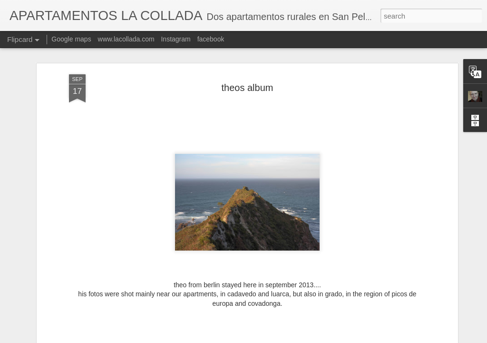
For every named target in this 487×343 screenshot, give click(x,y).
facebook (210, 39)
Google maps (71, 39)
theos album (247, 87)
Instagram (175, 39)
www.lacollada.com (126, 39)
